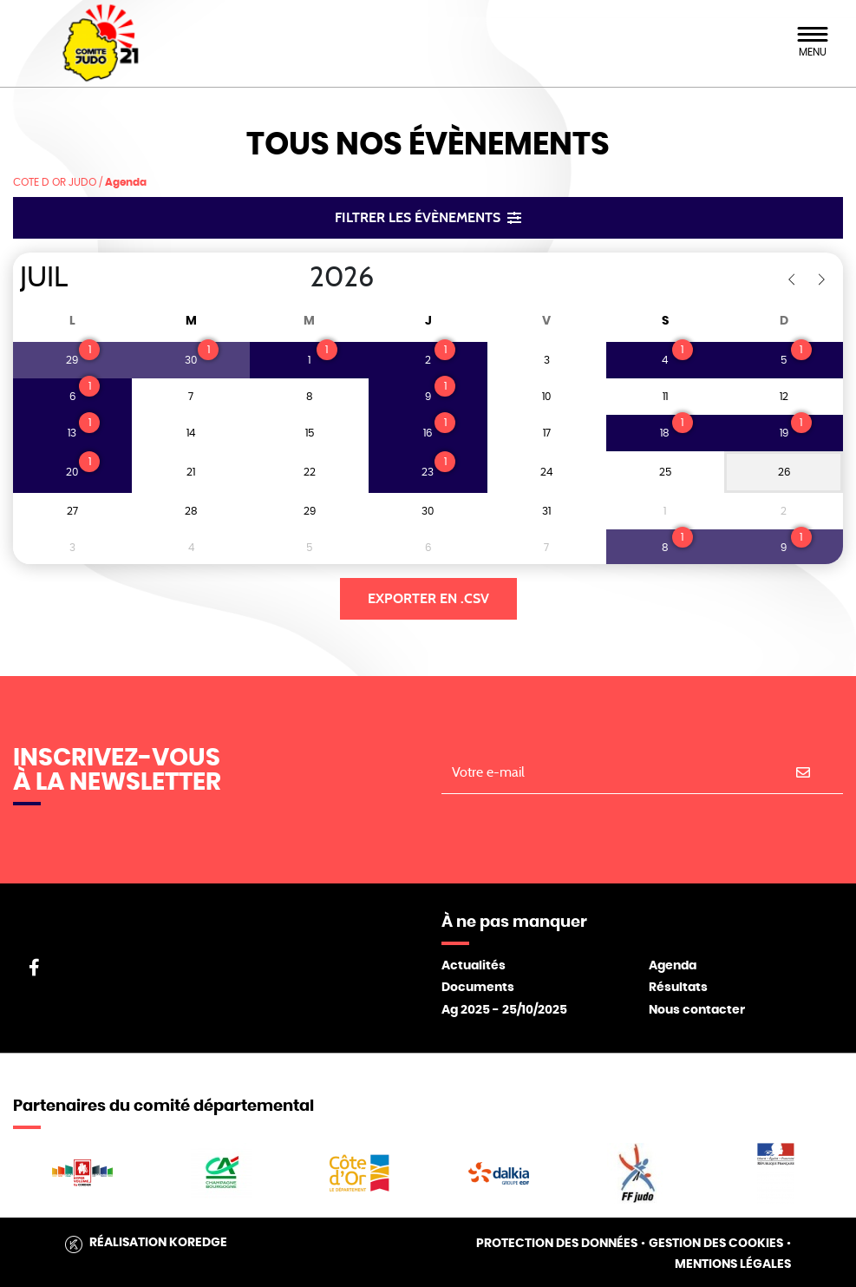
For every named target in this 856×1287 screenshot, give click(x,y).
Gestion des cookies (716, 1244)
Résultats (678, 988)
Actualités (473, 966)
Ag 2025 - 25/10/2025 (504, 1010)
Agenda (672, 966)
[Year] (296, 278)
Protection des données (556, 1244)
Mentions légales (733, 1264)
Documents (477, 988)
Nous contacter (697, 1010)
